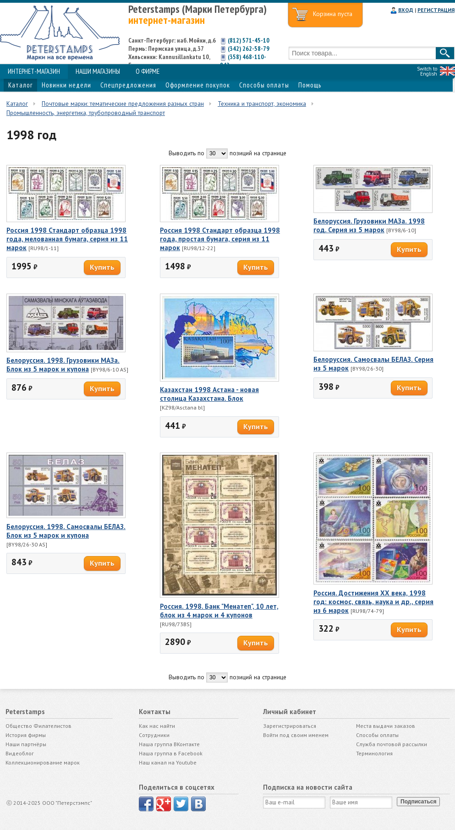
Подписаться (418, 801)
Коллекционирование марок (42, 762)
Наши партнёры (25, 744)
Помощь (309, 85)
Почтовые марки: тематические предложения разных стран (123, 103)
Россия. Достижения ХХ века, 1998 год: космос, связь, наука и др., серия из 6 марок (373, 602)
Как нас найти (157, 725)
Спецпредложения (128, 85)
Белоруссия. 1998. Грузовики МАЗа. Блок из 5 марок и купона (63, 364)
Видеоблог (19, 753)
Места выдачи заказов (385, 725)
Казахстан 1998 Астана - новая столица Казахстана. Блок (209, 394)
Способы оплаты (264, 85)
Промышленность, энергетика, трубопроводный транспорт (85, 113)
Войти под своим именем (296, 735)
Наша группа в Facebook (171, 753)
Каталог (20, 85)
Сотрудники (154, 735)
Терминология (374, 753)
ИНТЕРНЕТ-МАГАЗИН (34, 71)
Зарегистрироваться (289, 725)
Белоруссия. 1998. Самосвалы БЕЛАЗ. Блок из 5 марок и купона (66, 531)
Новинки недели (66, 85)
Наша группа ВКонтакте (169, 744)
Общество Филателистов (38, 725)
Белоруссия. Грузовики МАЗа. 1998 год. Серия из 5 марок (369, 225)
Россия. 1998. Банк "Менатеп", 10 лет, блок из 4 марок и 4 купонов (219, 610)
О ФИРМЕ (147, 71)
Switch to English (427, 71)
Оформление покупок (197, 85)
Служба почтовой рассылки (391, 744)
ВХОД (405, 9)
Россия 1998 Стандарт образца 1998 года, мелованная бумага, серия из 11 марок (67, 239)
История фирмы (25, 735)
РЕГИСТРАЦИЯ (436, 9)
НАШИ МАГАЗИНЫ (98, 71)
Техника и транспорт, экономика (262, 103)
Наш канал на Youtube (168, 762)
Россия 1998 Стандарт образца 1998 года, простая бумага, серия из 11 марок (220, 239)
